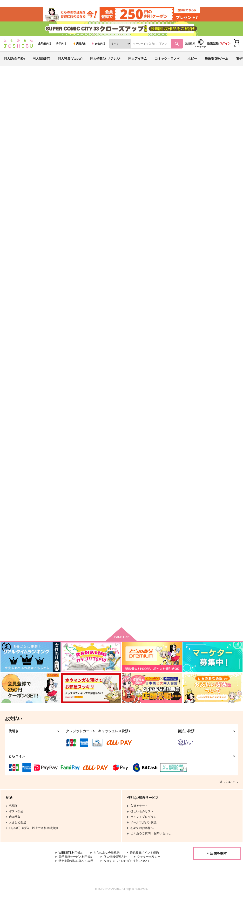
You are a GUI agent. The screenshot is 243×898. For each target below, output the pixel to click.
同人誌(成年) (41, 59)
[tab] (75, 151)
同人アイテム (137, 59)
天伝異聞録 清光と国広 (116, 103)
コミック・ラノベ (167, 59)
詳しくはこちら (229, 782)
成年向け (61, 43)
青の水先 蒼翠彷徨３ (175, 103)
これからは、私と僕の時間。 (169, 457)
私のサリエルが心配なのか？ (122, 341)
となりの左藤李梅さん (117, 573)
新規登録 (213, 43)
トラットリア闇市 (161, 341)
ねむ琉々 (142, 103)
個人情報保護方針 (115, 857)
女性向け (98, 43)
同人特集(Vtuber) (70, 59)
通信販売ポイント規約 (144, 853)
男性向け (80, 43)
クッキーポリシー (148, 857)
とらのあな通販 (12, 80)
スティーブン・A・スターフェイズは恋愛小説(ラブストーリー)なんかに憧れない (76, 461)
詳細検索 (190, 43)
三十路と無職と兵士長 (211, 457)
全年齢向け (44, 43)
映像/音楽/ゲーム (216, 59)
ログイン (225, 43)
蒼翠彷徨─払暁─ (160, 229)
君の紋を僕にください (211, 341)
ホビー (192, 59)
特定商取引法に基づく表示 (76, 861)
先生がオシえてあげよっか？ (75, 341)
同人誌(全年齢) (14, 59)
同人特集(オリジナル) (105, 59)
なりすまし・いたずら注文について (127, 861)
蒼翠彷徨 (202, 229)
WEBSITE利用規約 (71, 853)
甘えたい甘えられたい (117, 457)
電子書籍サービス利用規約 (76, 857)
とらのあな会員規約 (107, 853)
